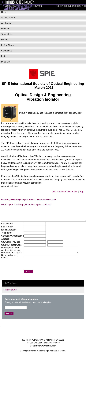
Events (4, 39)
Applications (7, 23)
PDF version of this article (64, 191)
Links (3, 56)
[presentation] (45, 264)
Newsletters (11, 290)
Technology (6, 34)
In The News (7, 45)
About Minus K (8, 17)
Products (5, 28)
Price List (5, 62)
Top (81, 191)
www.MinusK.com (48, 346)
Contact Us (6, 51)
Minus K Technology (43, 5)
